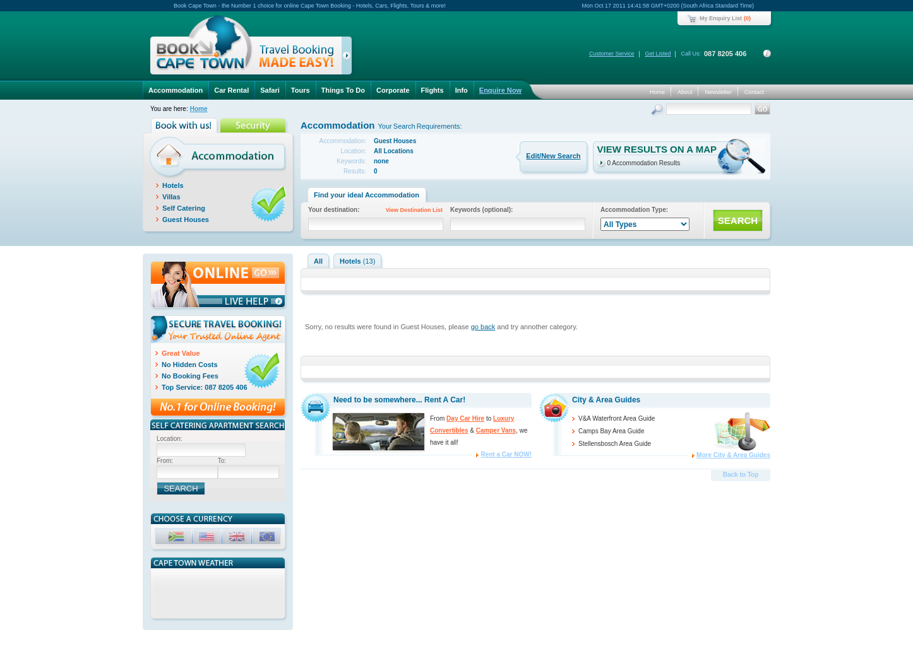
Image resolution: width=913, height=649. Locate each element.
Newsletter (718, 92)
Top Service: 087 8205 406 (205, 387)
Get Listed (658, 53)
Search (658, 110)
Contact (754, 92)
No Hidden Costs (190, 364)
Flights (432, 90)
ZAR (177, 538)
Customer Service (612, 53)
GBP (238, 538)
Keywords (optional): (481, 209)
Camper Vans (496, 430)
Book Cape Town (246, 47)
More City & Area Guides (733, 455)
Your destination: (377, 211)
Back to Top (740, 474)
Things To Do (343, 90)
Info (461, 90)
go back (483, 326)
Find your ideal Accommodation (366, 195)
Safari (270, 90)
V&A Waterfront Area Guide (616, 418)
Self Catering (183, 208)
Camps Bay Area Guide (611, 431)
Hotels (173, 185)
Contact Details (767, 53)
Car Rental (231, 90)
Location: (169, 438)
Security (254, 125)
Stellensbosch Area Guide (614, 443)
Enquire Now (500, 90)
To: (222, 460)
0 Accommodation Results (644, 163)
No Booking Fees (190, 376)
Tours (300, 90)
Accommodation (175, 90)
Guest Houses (185, 219)
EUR (268, 538)
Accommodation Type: (634, 209)
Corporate (393, 90)
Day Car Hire (465, 418)
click (349, 58)
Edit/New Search (553, 156)
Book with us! (185, 125)
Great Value (181, 353)
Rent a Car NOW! (506, 454)
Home (657, 92)
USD (208, 538)
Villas (171, 197)
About (685, 92)
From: (165, 460)
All (318, 261)
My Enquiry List (721, 18)
